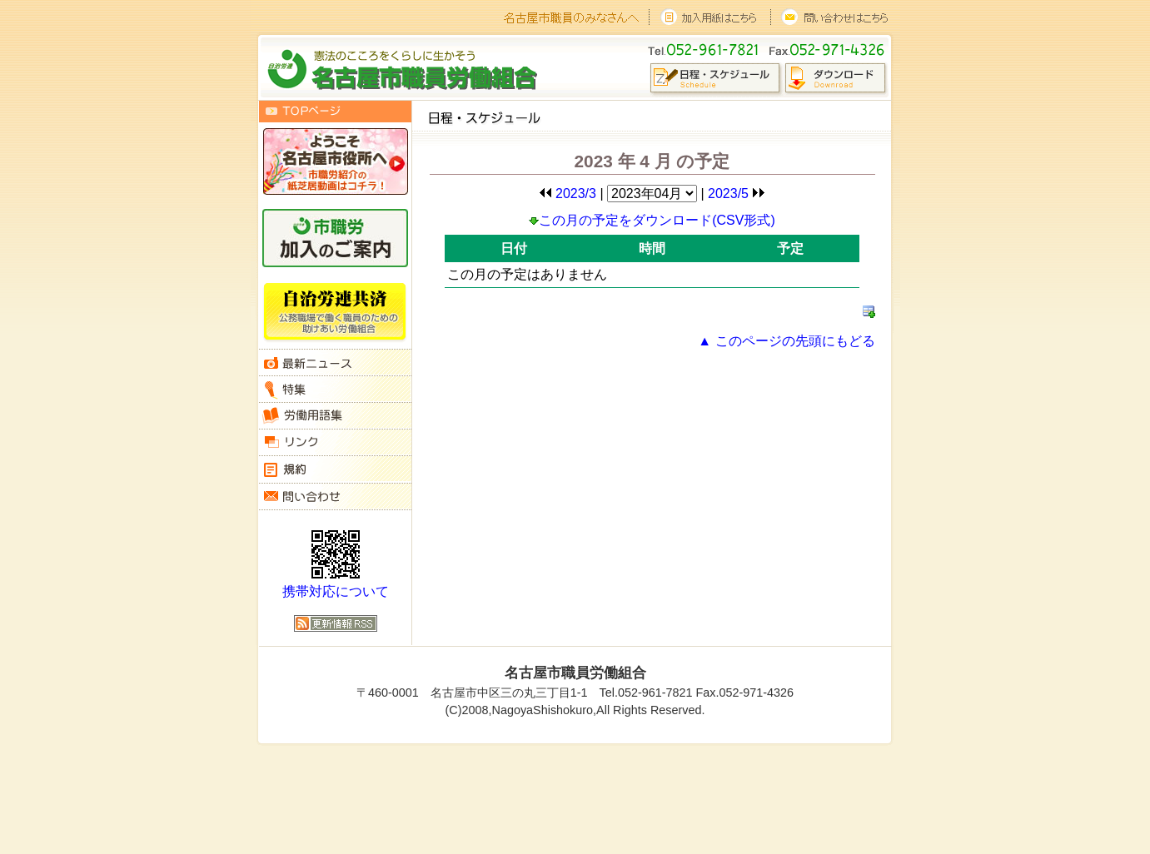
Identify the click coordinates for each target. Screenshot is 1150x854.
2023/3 (567, 193)
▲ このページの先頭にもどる (786, 341)
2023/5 (736, 193)
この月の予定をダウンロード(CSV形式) (652, 220)
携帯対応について (335, 591)
